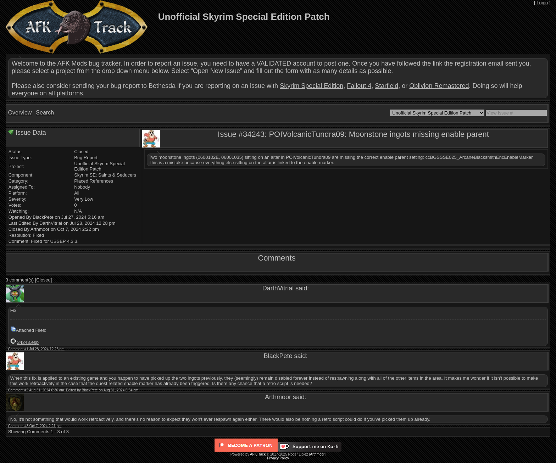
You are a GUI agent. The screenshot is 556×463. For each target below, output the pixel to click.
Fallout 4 (359, 85)
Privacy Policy (278, 458)
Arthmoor (317, 454)
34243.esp (28, 342)
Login (542, 2)
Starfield (386, 85)
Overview (20, 113)
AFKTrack (258, 454)
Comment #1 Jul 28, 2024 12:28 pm (36, 349)
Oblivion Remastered (439, 85)
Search (45, 113)
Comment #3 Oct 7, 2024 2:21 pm (35, 426)
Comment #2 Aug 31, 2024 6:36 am (36, 390)
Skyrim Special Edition (311, 85)
